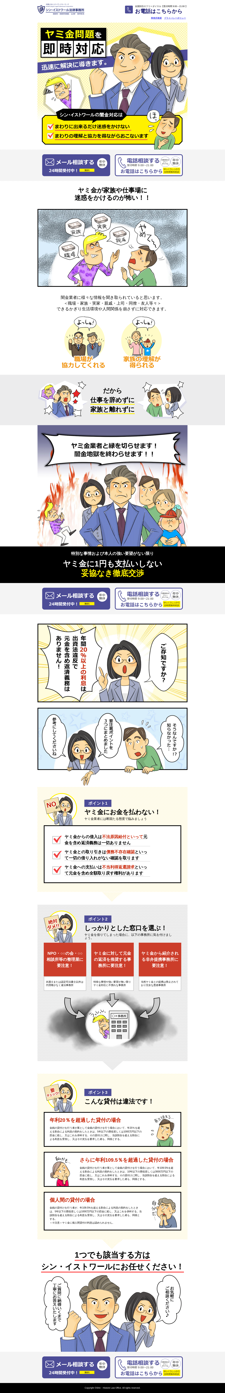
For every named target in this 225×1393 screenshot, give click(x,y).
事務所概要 (156, 18)
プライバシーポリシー (175, 18)
